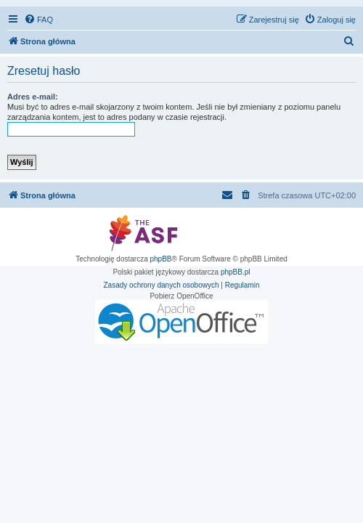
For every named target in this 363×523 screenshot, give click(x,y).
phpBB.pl (235, 272)
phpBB (161, 259)
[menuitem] (38, 19)
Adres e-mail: (32, 96)
